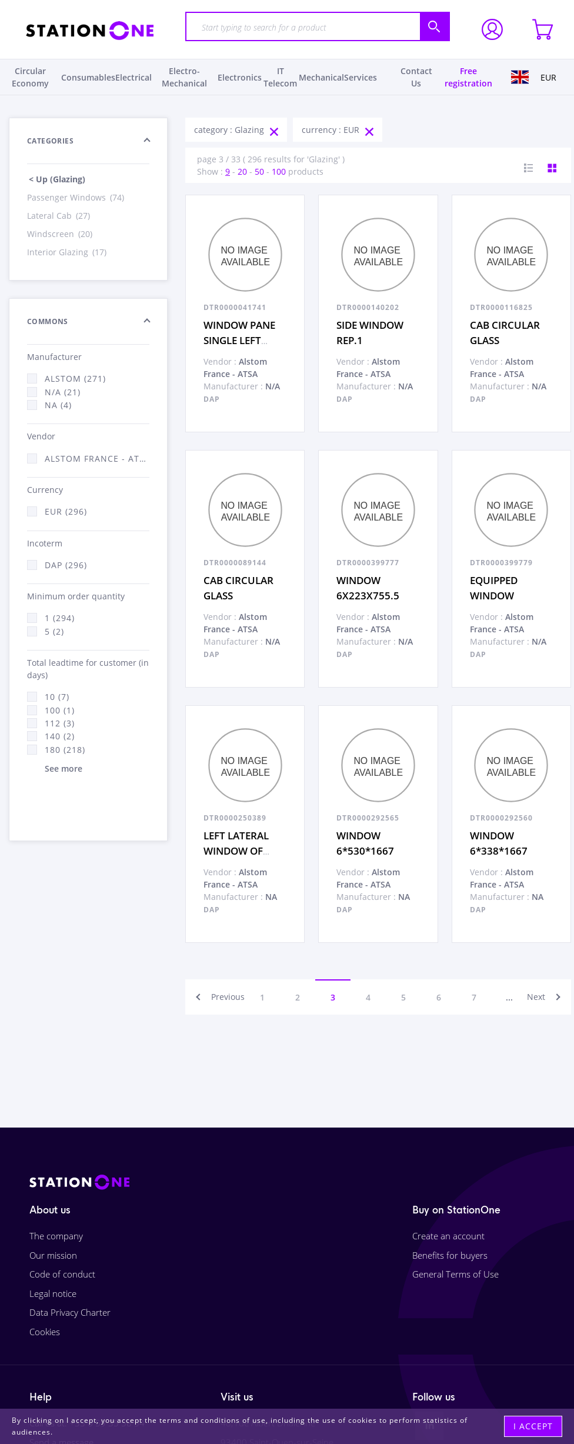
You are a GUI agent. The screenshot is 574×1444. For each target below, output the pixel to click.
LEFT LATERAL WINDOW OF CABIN (236, 850)
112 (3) (60, 723)
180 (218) (65, 749)
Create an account (448, 1236)
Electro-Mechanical (184, 77)
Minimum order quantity (76, 596)
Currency (45, 489)
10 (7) (57, 696)
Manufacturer (54, 356)
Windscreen (60, 233)
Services (360, 77)
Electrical (133, 77)
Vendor (41, 436)
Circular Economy (30, 77)
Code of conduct (62, 1274)
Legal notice (52, 1293)
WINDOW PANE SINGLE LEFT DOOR (239, 340)
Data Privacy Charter (70, 1312)
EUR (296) (66, 511)
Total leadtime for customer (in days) (88, 669)
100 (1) (60, 710)
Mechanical (321, 77)
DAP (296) (66, 565)
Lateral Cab (59, 215)
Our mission (53, 1255)
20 (242, 171)
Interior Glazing (67, 252)
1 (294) (60, 617)
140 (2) (60, 736)
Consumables (88, 77)
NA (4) (58, 405)
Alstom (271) (75, 378)
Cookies (44, 1332)
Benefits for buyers (450, 1255)
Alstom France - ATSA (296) (97, 458)
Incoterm (44, 543)
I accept (533, 1426)
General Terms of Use (455, 1274)
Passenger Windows (76, 197)
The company (56, 1236)
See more (63, 768)
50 (259, 171)
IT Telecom (280, 77)
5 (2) (54, 631)
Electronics (240, 77)
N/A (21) (63, 392)
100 (279, 171)
